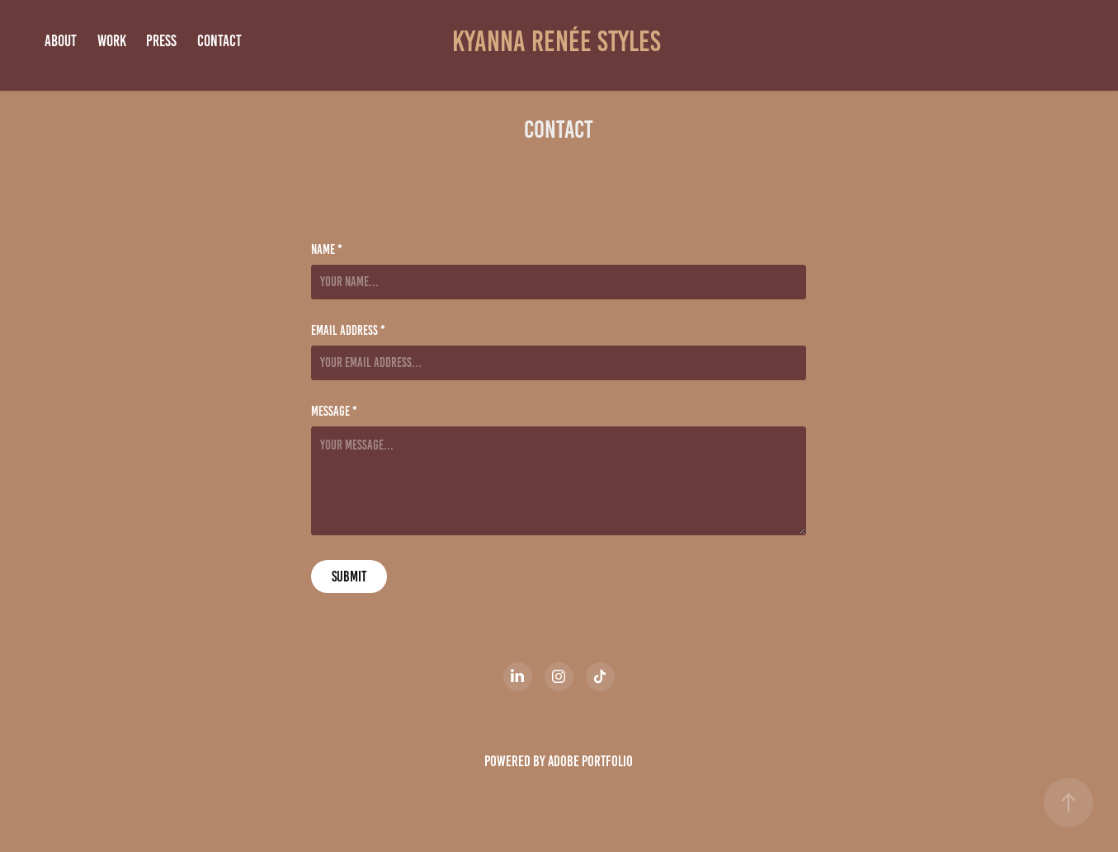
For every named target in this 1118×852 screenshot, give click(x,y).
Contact (219, 40)
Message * (334, 411)
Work (111, 40)
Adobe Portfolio (590, 761)
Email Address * (348, 330)
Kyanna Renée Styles (559, 41)
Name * (326, 250)
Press (161, 40)
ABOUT (61, 40)
